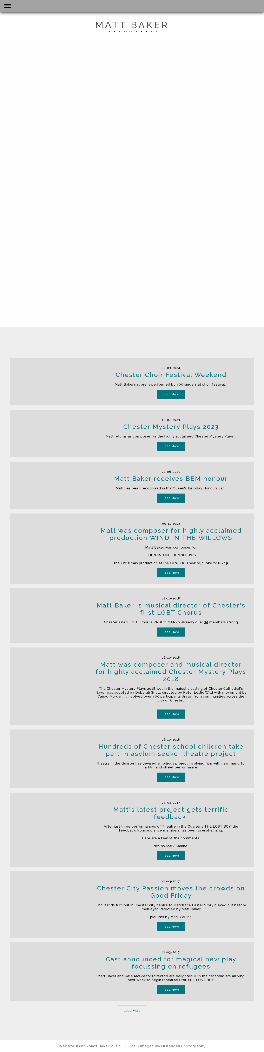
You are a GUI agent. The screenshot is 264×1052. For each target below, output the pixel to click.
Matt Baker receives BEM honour (171, 478)
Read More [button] (171, 394)
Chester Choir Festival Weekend (171, 374)
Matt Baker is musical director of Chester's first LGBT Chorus (171, 609)
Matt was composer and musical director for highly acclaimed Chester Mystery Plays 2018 (171, 672)
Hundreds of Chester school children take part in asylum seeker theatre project (171, 750)
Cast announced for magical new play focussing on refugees (171, 963)
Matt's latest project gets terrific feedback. (171, 813)
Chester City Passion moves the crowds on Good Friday (171, 892)
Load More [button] (132, 1011)
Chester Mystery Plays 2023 (171, 426)
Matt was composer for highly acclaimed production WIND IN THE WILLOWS (171, 534)
